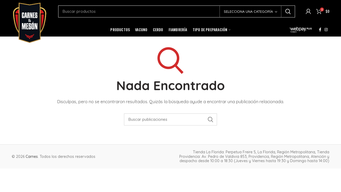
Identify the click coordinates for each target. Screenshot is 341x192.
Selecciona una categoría (248, 11)
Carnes (32, 156)
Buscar (288, 11)
